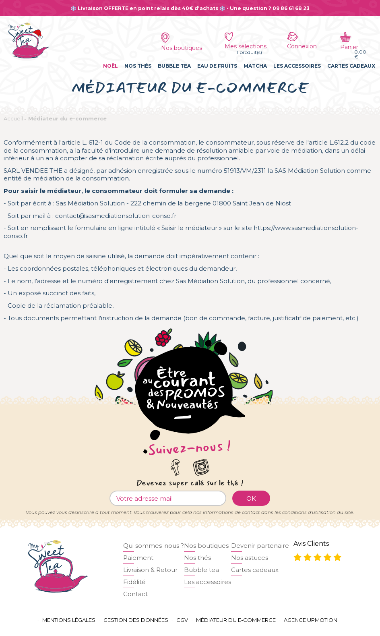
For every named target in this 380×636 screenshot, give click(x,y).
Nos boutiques (206, 545)
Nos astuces (249, 557)
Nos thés (137, 66)
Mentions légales (68, 620)
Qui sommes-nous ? (153, 545)
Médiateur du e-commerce (67, 118)
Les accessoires (297, 66)
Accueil (13, 118)
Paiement (138, 557)
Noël (110, 66)
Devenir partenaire (260, 545)
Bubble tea (174, 66)
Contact (135, 594)
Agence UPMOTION (310, 620)
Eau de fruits (217, 66)
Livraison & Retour (150, 570)
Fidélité (134, 582)
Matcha (255, 66)
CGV (182, 620)
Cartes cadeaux (351, 66)
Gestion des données (135, 620)
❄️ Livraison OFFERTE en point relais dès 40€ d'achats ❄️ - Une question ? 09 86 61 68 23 (190, 8)
